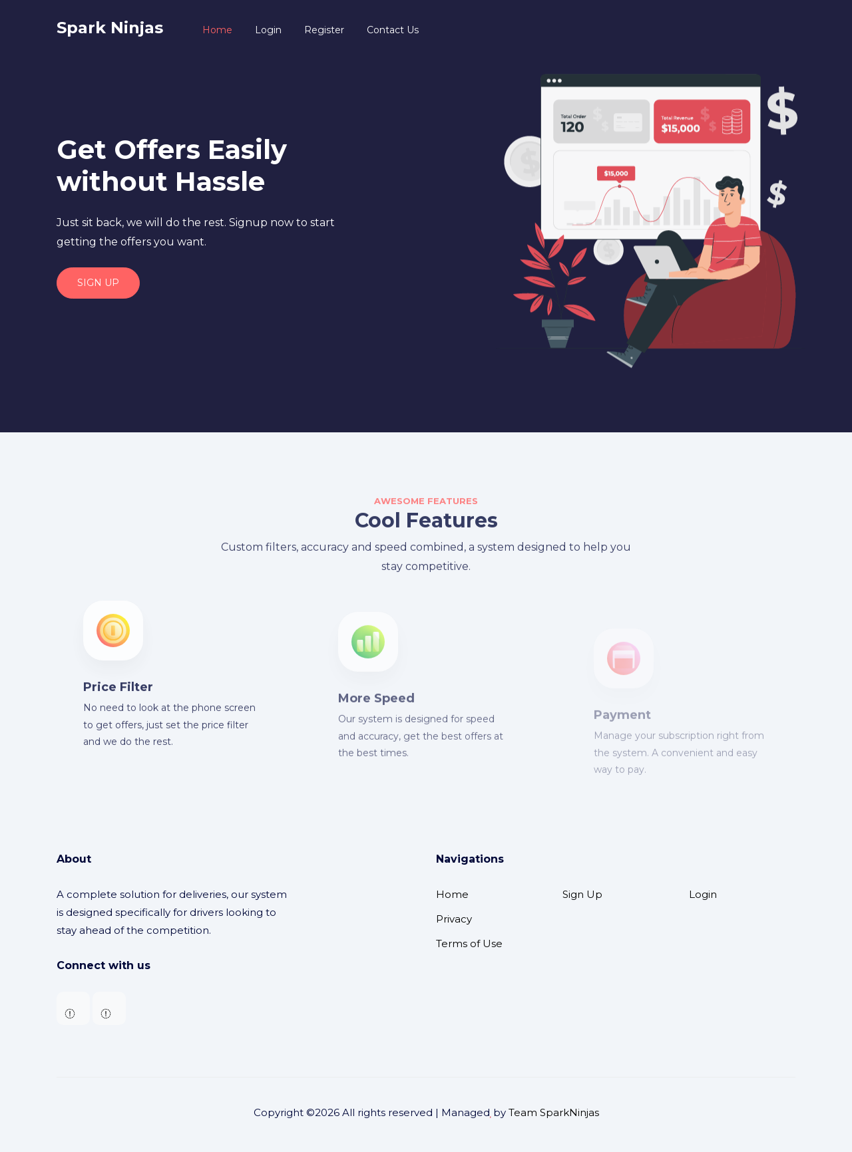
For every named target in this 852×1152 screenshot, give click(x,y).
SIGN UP (98, 283)
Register (324, 30)
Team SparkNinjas (554, 1112)
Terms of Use (469, 943)
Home (217, 30)
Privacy (454, 919)
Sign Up (582, 894)
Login (268, 30)
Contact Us (393, 30)
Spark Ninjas (110, 27)
